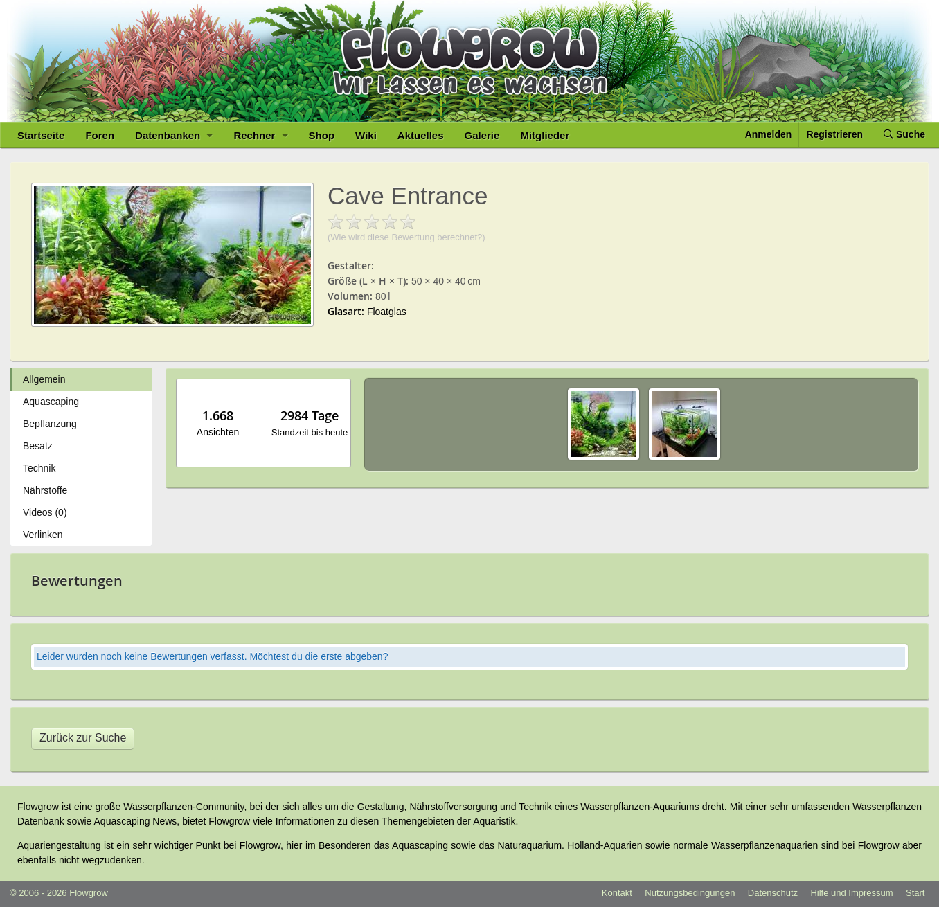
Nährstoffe (45, 490)
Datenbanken (174, 135)
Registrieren (834, 134)
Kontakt (617, 893)
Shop (322, 135)
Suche (904, 134)
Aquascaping (51, 401)
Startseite (40, 135)
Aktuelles (420, 135)
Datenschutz (773, 893)
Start (915, 893)
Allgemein (44, 379)
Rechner (260, 135)
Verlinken (43, 534)
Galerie (482, 135)
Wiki (366, 135)
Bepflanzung (50, 423)
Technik (39, 468)
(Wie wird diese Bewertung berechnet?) (406, 237)
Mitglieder (544, 135)
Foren (99, 135)
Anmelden (768, 134)
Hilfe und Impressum (851, 893)
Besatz (38, 445)
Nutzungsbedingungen (690, 893)
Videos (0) (45, 512)
